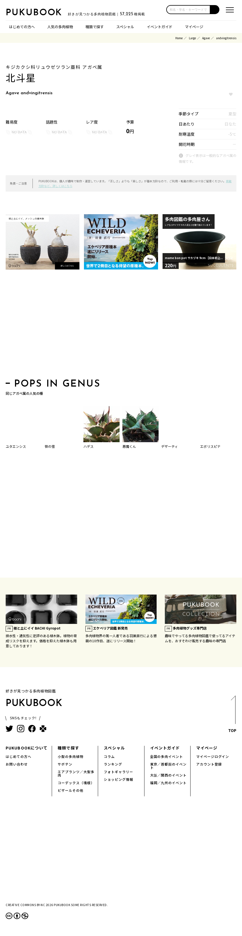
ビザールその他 (70, 790)
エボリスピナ (210, 446)
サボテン (65, 764)
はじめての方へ (22, 27)
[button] (214, 9)
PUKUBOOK (34, 12)
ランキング (113, 764)
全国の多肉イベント (166, 756)
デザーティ (169, 446)
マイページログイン (212, 756)
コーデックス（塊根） (76, 782)
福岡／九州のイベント (168, 782)
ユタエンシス (16, 446)
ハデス (88, 446)
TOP (232, 715)
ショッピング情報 (118, 779)
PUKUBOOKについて (26, 748)
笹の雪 (50, 446)
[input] (188, 9)
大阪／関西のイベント (168, 775)
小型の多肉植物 (70, 756)
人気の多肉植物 (60, 27)
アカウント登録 (209, 764)
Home (179, 38)
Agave (206, 38)
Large (192, 38)
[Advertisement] (121, 325)
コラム (109, 756)
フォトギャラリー (118, 771)
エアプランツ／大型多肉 (76, 773)
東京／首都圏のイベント (168, 766)
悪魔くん (129, 446)
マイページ (194, 27)
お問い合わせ (17, 764)
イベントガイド (159, 27)
